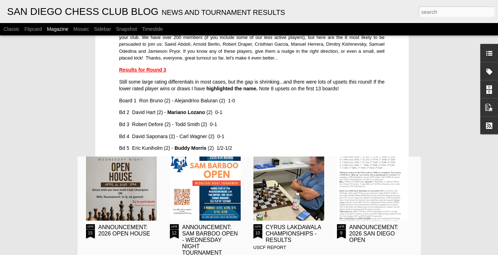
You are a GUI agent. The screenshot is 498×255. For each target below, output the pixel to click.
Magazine (58, 29)
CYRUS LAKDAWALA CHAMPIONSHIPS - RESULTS (293, 233)
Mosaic (81, 29)
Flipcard (33, 29)
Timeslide (152, 29)
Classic (11, 29)
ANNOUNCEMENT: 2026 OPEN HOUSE (124, 230)
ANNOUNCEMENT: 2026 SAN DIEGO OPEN (374, 233)
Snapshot (126, 29)
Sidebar (102, 29)
